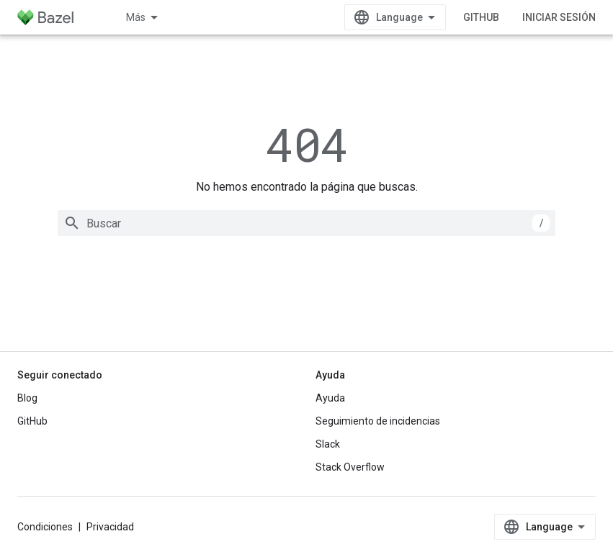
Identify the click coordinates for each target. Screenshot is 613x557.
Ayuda (330, 398)
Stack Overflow (350, 467)
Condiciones (45, 527)
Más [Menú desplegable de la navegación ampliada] (136, 17)
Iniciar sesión (559, 17)
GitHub (481, 17)
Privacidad (110, 527)
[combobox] (306, 223)
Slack (328, 444)
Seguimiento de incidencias (378, 421)
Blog (27, 398)
